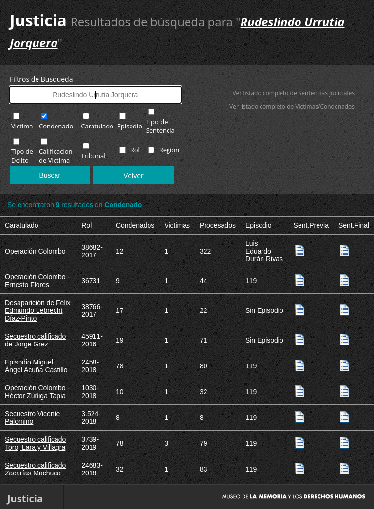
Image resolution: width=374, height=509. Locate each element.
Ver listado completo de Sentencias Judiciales (293, 93)
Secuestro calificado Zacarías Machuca (35, 469)
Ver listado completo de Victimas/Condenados (292, 106)
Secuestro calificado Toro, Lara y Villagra (35, 443)
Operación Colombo (35, 251)
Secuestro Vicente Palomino (32, 417)
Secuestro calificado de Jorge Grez (35, 340)
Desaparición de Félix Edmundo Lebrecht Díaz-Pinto (38, 310)
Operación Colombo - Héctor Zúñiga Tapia (37, 392)
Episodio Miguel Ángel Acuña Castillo (36, 366)
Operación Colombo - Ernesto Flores (37, 281)
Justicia (38, 20)
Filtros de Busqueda (41, 79)
